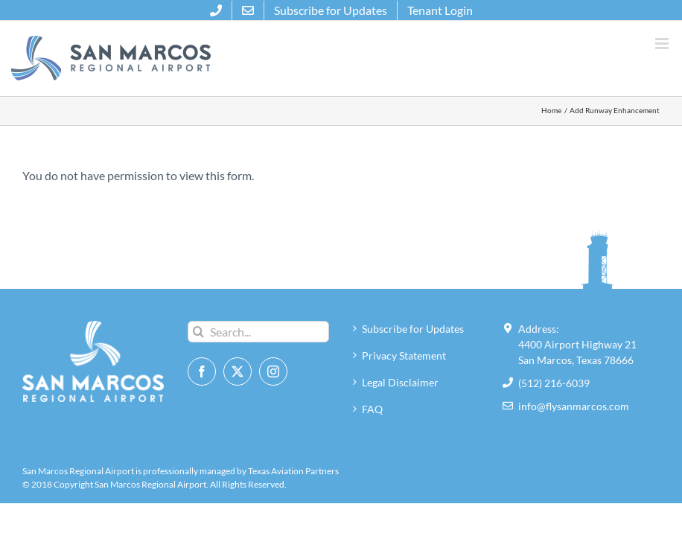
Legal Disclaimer (400, 382)
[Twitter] (237, 371)
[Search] (198, 331)
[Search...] (258, 331)
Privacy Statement (404, 355)
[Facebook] (202, 371)
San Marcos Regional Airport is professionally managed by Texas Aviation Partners (180, 470)
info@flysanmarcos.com (573, 406)
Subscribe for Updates (413, 328)
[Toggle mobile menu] (663, 43)
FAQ (372, 409)
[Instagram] (273, 371)
